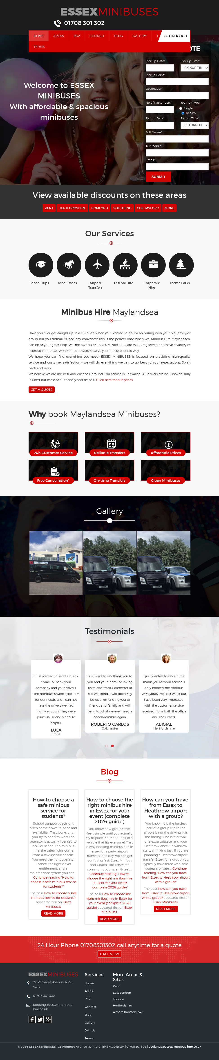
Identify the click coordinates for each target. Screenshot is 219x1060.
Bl (109, 772)
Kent (116, 986)
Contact (97, 36)
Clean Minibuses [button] (166, 480)
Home (41, 35)
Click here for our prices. (114, 380)
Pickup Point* (155, 75)
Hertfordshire (122, 1005)
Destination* (154, 88)
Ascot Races (67, 269)
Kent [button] (49, 208)
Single (187, 108)
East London (122, 992)
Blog (118, 36)
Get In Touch (175, 36)
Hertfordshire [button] (72, 208)
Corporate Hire (151, 271)
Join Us (90, 1030)
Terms (39, 47)
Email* (150, 160)
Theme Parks (179, 269)
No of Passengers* (159, 102)
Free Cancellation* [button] (53, 480)
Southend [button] (122, 208)
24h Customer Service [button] (53, 453)
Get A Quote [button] (41, 390)
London (118, 999)
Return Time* (190, 118)
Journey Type (190, 102)
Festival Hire (123, 269)
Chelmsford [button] (148, 208)
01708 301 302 (84, 23)
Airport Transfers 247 (128, 1012)
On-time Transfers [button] (109, 480)
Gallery (140, 36)
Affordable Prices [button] (166, 453)
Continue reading (53, 881)
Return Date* (155, 118)
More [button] (169, 208)
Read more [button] (53, 913)
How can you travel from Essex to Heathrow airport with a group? (166, 893)
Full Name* (154, 132)
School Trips (39, 269)
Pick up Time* (190, 61)
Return (189, 113)
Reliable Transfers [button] (109, 453)
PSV (77, 36)
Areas (58, 36)
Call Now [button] (109, 954)
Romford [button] (99, 208)
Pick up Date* (155, 61)
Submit (158, 176)
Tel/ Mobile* (154, 146)
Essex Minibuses (165, 902)
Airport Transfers (95, 271)
